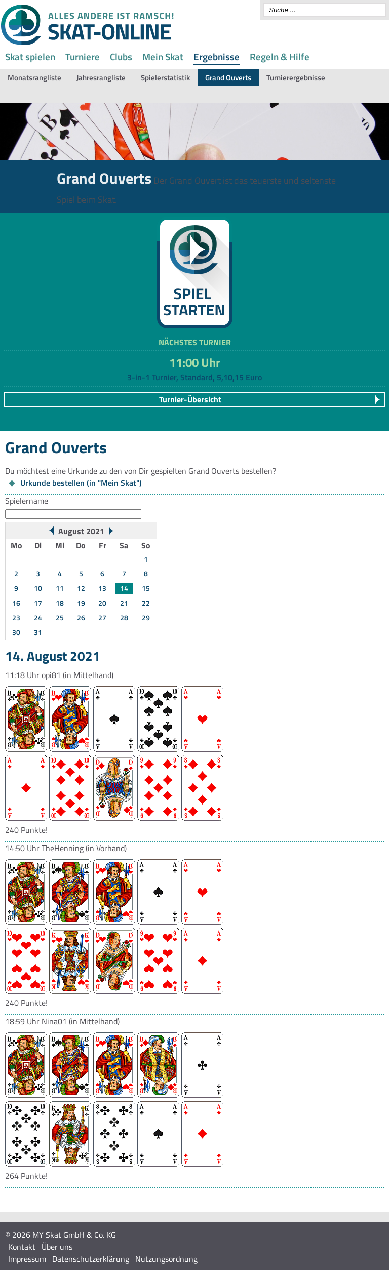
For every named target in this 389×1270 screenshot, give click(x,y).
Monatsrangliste (34, 77)
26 (81, 617)
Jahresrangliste (101, 77)
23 (16, 617)
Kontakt (21, 1247)
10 (38, 588)
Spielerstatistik (165, 77)
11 (60, 588)
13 (102, 588)
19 (81, 603)
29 (146, 617)
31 (38, 632)
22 (146, 603)
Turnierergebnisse (295, 77)
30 (16, 632)
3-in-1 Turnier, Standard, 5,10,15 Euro (194, 377)
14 (124, 588)
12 (81, 588)
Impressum (27, 1259)
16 (16, 603)
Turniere (82, 56)
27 (102, 617)
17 (38, 603)
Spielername (26, 501)
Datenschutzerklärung (90, 1259)
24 (38, 617)
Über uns (57, 1247)
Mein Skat (162, 56)
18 (60, 603)
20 (102, 603)
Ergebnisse (216, 56)
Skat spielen (30, 56)
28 (124, 617)
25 (60, 617)
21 (124, 603)
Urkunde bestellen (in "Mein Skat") (81, 483)
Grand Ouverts (228, 77)
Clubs (121, 56)
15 (146, 588)
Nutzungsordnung (166, 1259)
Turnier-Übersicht (190, 399)
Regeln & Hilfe (279, 56)
